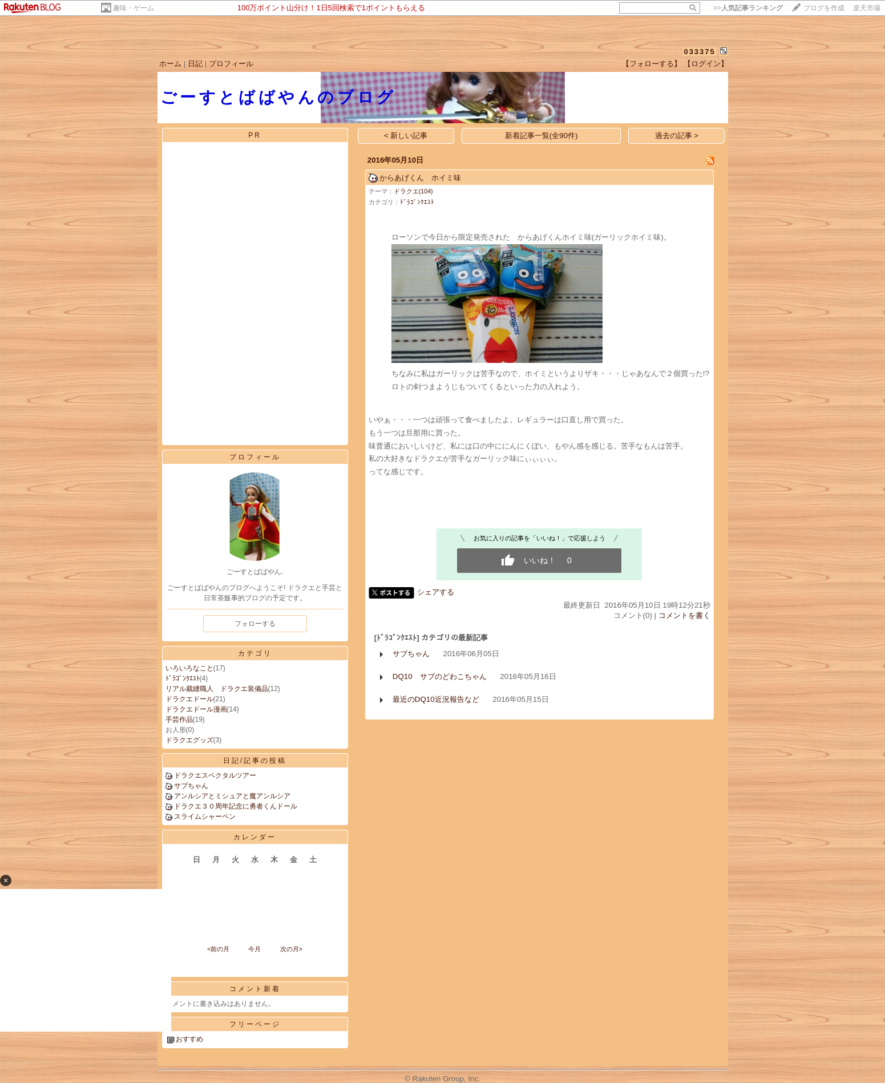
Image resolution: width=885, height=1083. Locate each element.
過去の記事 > (677, 135)
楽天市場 (866, 8)
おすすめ (189, 1039)
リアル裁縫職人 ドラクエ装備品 (216, 689)
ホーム (170, 63)
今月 (254, 948)
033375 (699, 51)
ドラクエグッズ (189, 740)
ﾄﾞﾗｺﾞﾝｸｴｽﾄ (182, 678)
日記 (195, 63)
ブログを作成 (823, 8)
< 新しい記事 (406, 135)
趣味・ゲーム (133, 8)
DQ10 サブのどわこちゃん (440, 676)
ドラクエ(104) (413, 191)
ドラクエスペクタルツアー (215, 775)
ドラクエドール (189, 699)
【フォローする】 (651, 63)
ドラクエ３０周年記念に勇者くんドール (235, 806)
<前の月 (218, 948)
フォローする (255, 624)
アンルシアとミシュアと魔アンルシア (232, 796)
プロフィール (231, 63)
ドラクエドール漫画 (196, 709)
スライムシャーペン (205, 817)
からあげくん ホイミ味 (420, 177)
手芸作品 (179, 720)
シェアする (435, 592)
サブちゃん (191, 786)
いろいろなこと (189, 668)
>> (748, 8)
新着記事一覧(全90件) (541, 135)
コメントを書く (684, 615)
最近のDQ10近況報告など (436, 699)
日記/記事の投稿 (254, 761)
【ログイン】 (706, 63)
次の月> (291, 948)
